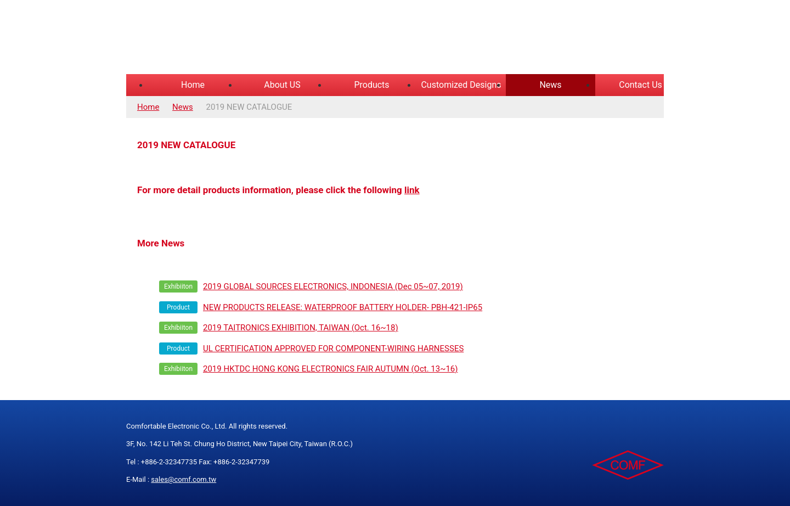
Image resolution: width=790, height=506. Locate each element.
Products (371, 85)
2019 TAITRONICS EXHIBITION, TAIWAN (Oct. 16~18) (300, 328)
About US (282, 85)
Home (193, 85)
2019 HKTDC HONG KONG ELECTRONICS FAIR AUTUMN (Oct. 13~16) (330, 369)
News (550, 85)
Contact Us (640, 85)
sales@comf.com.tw (183, 479)
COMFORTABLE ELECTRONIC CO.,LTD (263, 38)
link (412, 189)
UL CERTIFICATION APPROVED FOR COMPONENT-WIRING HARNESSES (333, 348)
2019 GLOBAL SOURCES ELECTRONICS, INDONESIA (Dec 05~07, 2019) (333, 286)
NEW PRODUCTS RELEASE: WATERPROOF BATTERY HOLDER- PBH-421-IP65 (342, 307)
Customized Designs (461, 85)
